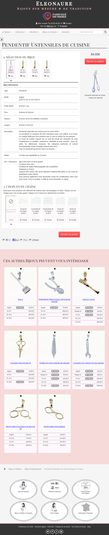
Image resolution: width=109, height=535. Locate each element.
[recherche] (105, 32)
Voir (11, 76)
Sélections (34, 32)
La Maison (7, 32)
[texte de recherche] (90, 32)
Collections (20, 32)
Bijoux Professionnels (32, 469)
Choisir (23, 220)
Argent (21, 97)
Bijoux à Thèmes (15, 469)
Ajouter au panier (95, 61)
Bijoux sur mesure (50, 32)
